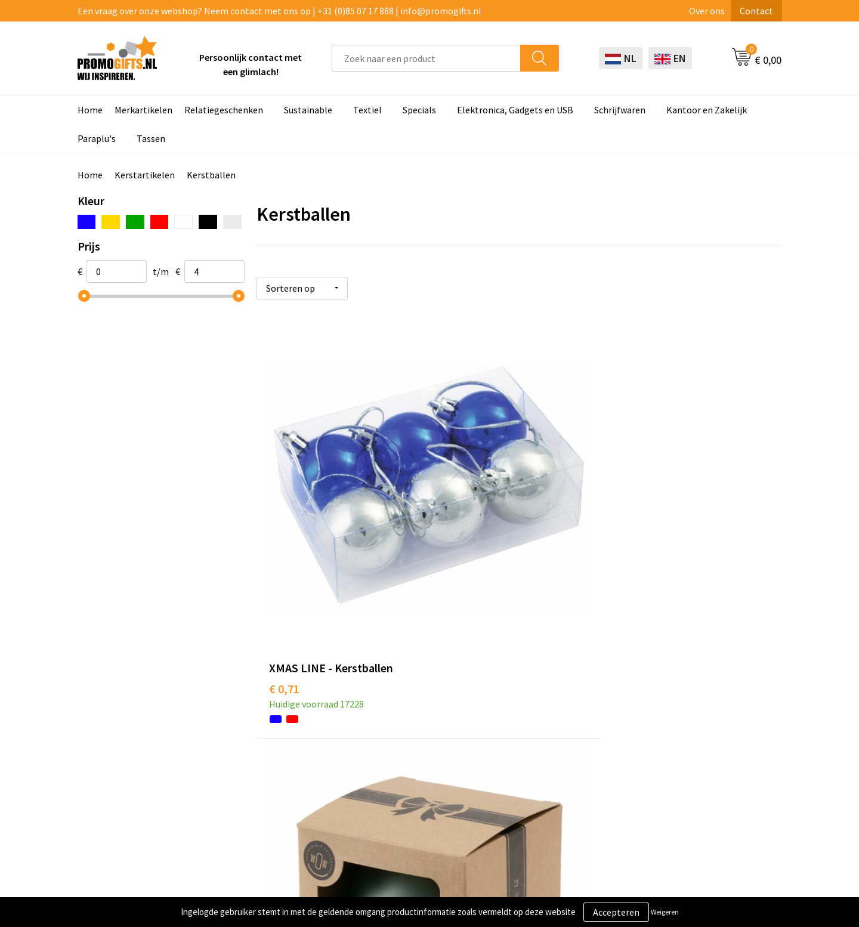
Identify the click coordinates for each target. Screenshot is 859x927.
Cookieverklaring (689, 687)
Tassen (151, 138)
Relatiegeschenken (223, 110)
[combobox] (426, 58)
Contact (756, 11)
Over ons (707, 11)
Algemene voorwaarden (702, 669)
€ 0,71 (284, 515)
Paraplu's (97, 138)
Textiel (367, 110)
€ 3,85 (459, 533)
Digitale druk (402, 741)
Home (90, 110)
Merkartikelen (143, 110)
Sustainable (308, 110)
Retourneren (541, 724)
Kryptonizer (401, 760)
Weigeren (665, 911)
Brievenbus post (409, 705)
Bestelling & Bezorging (563, 687)
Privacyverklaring (689, 705)
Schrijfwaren (619, 110)
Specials (419, 110)
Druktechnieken (269, 705)
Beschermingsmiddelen (424, 687)
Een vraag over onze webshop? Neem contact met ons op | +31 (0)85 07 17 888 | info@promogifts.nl (279, 11)
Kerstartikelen (145, 175)
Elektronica (400, 724)
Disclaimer (676, 724)
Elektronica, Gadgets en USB (515, 110)
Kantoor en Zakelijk (706, 110)
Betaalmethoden (550, 705)
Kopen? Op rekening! (280, 687)
